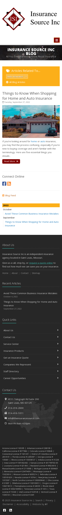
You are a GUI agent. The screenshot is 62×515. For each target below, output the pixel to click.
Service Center (31, 343)
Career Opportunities (31, 378)
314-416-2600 (16, 407)
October (7, 209)
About (15, 273)
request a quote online (41, 262)
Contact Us (31, 337)
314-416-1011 (16, 413)
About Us (31, 330)
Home (5, 273)
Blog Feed (9, 195)
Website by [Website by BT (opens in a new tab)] (40, 504)
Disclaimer (8, 504)
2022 (6, 205)
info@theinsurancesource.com (23, 418)
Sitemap (36, 273)
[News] (9, 183)
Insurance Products (31, 350)
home (34, 141)
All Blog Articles (15, 82)
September (9, 217)
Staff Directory (31, 371)
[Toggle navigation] (57, 40)
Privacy (49, 500)
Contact (25, 273)
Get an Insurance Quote (31, 357)
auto (42, 141)
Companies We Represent (31, 364)
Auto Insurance (15, 76)
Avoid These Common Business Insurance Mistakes (32, 213)
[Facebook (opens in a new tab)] (4, 183)
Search (38, 500)
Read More (11, 161)
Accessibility (23, 504)
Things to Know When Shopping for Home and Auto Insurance (29, 96)
